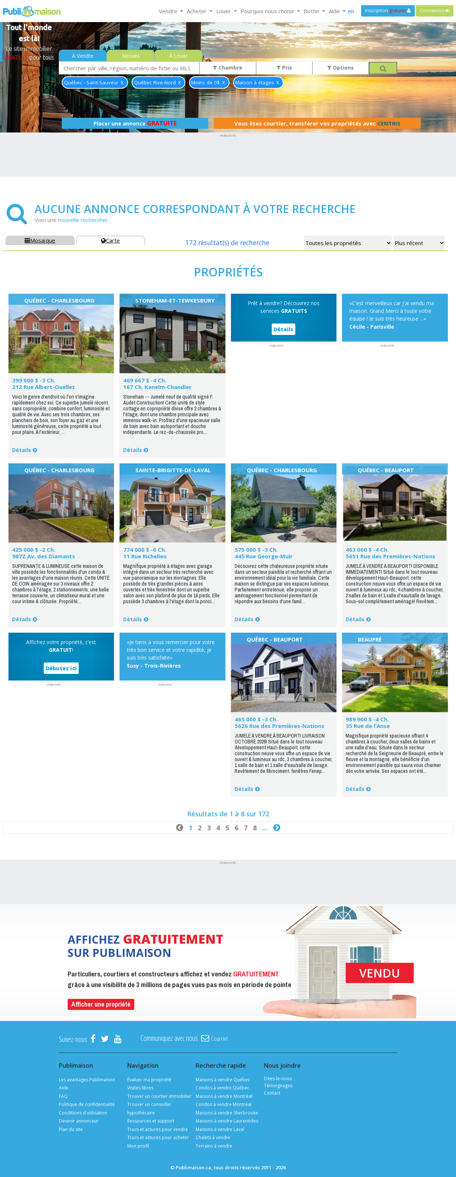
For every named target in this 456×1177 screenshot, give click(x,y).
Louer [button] (224, 11)
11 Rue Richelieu (145, 556)
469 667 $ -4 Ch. (144, 380)
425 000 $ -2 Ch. (33, 549)
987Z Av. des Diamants (43, 556)
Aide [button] (335, 11)
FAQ (63, 1096)
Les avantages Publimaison (87, 1080)
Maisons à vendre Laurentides (227, 1121)
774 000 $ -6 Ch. (144, 549)
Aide (63, 1088)
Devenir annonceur (79, 1121)
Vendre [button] (169, 11)
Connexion (434, 10)
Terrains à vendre (214, 1146)
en (351, 11)
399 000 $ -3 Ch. (33, 380)
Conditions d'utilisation (83, 1113)
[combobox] (129, 68)
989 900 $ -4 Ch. (367, 719)
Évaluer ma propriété (149, 1080)
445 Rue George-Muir (264, 556)
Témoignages (278, 1085)
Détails (21, 449)
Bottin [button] (312, 11)
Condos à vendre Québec (222, 1088)
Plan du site (71, 1129)
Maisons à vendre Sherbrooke (227, 1113)
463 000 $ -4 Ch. (367, 549)
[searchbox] (129, 68)
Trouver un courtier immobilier (159, 1096)
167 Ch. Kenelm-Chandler (157, 386)
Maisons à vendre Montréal (224, 1096)
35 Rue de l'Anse (368, 725)
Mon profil (138, 1146)
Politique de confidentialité (87, 1104)
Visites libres (140, 1088)
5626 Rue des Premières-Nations (279, 725)
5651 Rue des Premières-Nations (390, 556)
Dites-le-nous (278, 1078)
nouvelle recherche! (82, 219)
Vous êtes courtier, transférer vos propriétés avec (317, 123)
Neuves (131, 55)
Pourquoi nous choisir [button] (268, 11)
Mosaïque (40, 240)
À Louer (178, 55)
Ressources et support (150, 1121)
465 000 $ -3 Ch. (256, 719)
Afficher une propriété (101, 1004)
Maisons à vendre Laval (220, 1129)
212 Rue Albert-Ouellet (43, 386)
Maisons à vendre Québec (223, 1080)
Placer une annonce (135, 123)
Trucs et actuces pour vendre (157, 1129)
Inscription (388, 10)
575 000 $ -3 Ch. (256, 549)
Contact (272, 1093)
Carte (110, 240)
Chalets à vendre (213, 1137)
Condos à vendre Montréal (224, 1104)
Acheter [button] (197, 11)
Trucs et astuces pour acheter (158, 1137)
